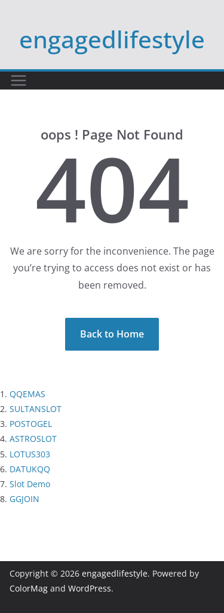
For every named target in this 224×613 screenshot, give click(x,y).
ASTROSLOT (33, 438)
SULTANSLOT (36, 408)
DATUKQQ (30, 469)
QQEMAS (27, 394)
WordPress (89, 588)
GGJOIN (24, 498)
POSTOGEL (31, 423)
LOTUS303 (30, 454)
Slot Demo (30, 484)
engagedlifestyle (112, 39)
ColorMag (29, 588)
